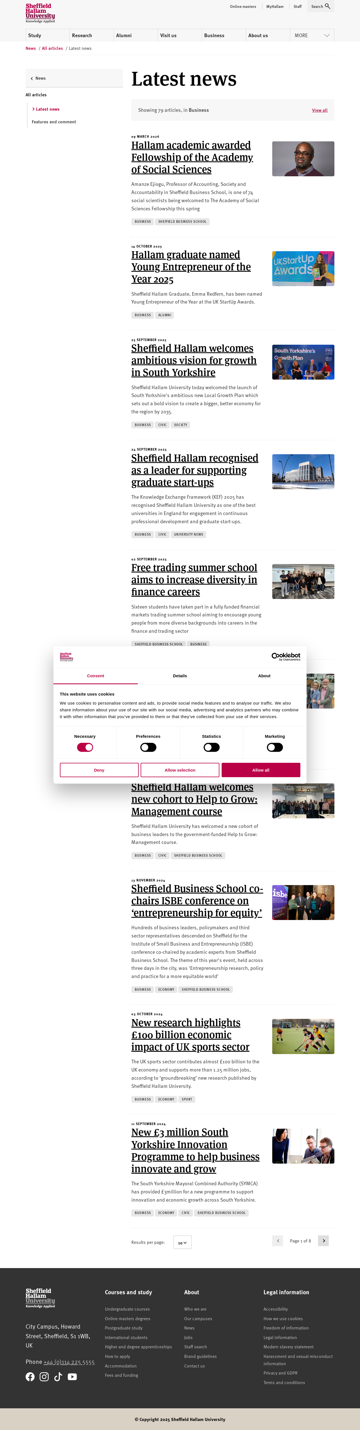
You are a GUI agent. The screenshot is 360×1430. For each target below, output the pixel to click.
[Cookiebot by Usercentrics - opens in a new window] (275, 657)
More (312, 35)
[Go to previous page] (277, 1240)
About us (258, 35)
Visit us (168, 35)
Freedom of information (286, 1327)
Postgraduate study (123, 1327)
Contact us (194, 1365)
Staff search (195, 1346)
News (189, 1327)
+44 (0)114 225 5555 (69, 1361)
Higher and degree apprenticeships (138, 1346)
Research (82, 35)
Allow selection (180, 769)
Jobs (188, 1337)
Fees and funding (121, 1375)
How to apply (117, 1356)
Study (34, 35)
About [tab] (264, 675)
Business (214, 35)
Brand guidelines (200, 1356)
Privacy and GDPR (281, 1372)
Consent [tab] (95, 675)
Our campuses (198, 1318)
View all (320, 110)
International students (126, 1337)
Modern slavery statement (289, 1346)
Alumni (124, 35)
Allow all (260, 769)
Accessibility (276, 1309)
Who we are (195, 1309)
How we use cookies (283, 1318)
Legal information (280, 1337)
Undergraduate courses (127, 1309)
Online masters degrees (127, 1318)
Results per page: (148, 1242)
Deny (99, 769)
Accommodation (121, 1365)
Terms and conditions (284, 1382)
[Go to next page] (323, 1240)
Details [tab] (180, 675)
